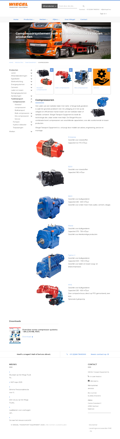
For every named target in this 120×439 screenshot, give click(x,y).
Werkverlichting (17, 82)
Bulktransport (20, 110)
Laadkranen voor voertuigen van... (20, 411)
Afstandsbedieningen (19, 76)
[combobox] (67, 6)
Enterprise (72, 137)
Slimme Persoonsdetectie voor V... (19, 391)
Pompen (16, 122)
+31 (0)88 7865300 (92, 9)
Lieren (13, 73)
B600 (70, 196)
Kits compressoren (22, 116)
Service (17, 119)
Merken (43, 19)
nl (103, 14)
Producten (29, 19)
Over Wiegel (70, 19)
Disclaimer (93, 425)
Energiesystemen (18, 84)
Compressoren (43, 62)
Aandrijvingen (16, 96)
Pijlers (56, 19)
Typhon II (71, 255)
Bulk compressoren (22, 113)
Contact (83, 19)
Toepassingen (18, 128)
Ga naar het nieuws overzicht (20, 420)
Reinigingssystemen (19, 93)
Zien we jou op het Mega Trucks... (18, 401)
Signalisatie (15, 79)
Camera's (14, 87)
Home (16, 19)
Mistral (70, 226)
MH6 (70, 285)
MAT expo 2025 (16, 382)
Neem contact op (100, 354)
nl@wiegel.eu (106, 9)
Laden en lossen (17, 90)
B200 (70, 167)
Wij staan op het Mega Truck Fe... (20, 376)
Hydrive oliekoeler (19, 125)
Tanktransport (30, 62)
